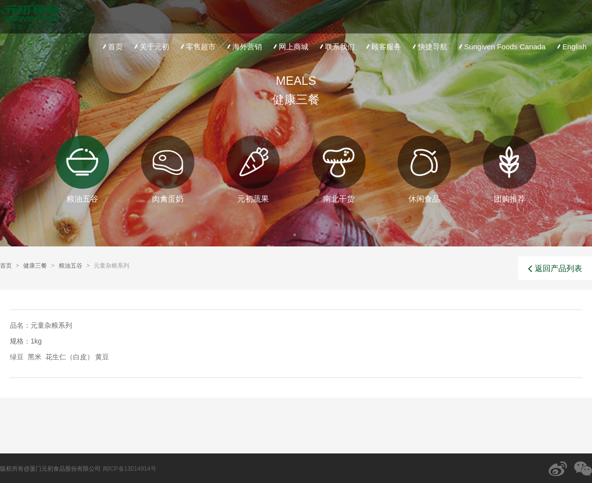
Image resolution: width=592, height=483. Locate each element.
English (571, 46)
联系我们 (336, 46)
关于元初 (150, 46)
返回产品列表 (555, 269)
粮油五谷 (70, 265)
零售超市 (197, 46)
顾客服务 (382, 46)
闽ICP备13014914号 (129, 468)
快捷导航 (428, 46)
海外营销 (243, 46)
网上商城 (289, 46)
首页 (112, 46)
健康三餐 (35, 265)
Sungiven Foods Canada (501, 46)
